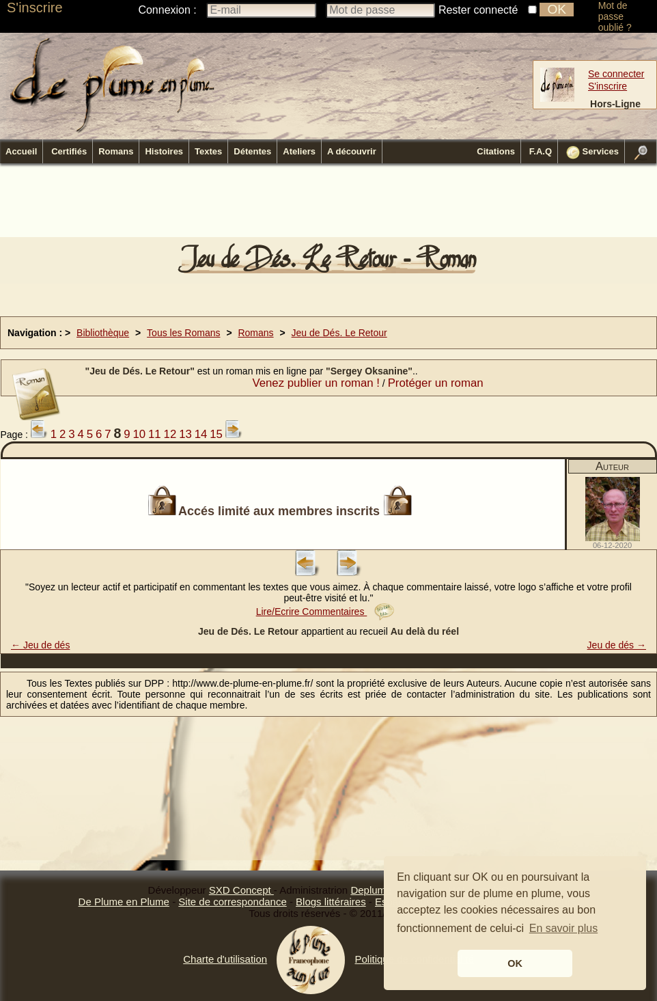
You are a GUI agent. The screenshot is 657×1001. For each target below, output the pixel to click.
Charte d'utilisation (225, 959)
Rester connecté (478, 10)
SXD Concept (241, 890)
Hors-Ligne (615, 103)
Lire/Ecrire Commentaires (325, 611)
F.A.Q (540, 151)
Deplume (370, 890)
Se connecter (616, 73)
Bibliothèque (102, 332)
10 (138, 434)
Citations (496, 151)
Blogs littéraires (331, 901)
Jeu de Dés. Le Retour (339, 332)
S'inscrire (35, 7)
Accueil (21, 151)
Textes (208, 151)
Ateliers (299, 151)
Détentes (252, 151)
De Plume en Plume (124, 901)
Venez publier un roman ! (316, 382)
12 (170, 434)
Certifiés (69, 151)
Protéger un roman (436, 382)
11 (154, 434)
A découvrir (351, 151)
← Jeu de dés (40, 645)
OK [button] (514, 963)
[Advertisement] (328, 204)
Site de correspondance (232, 901)
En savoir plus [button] (563, 928)
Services (592, 152)
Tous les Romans (183, 332)
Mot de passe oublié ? (615, 16)
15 (216, 434)
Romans (115, 151)
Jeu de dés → (616, 645)
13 (185, 434)
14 (201, 434)
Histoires (164, 151)
